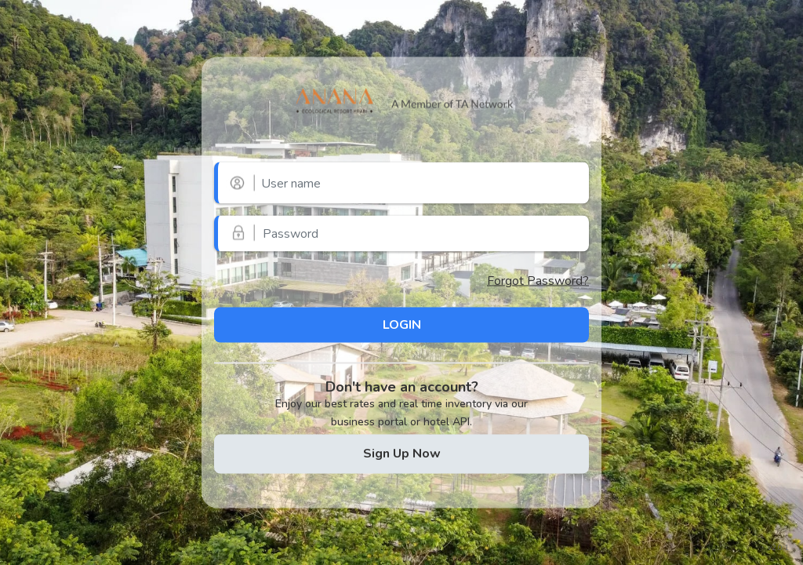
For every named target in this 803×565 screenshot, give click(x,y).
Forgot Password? (538, 281)
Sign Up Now (402, 452)
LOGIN (402, 324)
